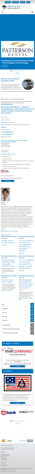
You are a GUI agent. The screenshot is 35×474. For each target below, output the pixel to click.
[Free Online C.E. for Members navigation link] (17, 344)
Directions (3, 127)
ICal (9, 231)
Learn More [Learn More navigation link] (17, 366)
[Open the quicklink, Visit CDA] (17, 316)
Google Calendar (14, 231)
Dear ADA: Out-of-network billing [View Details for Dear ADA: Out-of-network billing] (8, 281)
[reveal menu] (2, 12)
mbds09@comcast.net (8, 132)
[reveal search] (32, 12)
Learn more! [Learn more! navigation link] (4, 66)
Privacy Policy (3, 471)
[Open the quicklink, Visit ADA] (17, 320)
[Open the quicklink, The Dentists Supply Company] (17, 333)
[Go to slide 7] (20, 70)
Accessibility (3, 465)
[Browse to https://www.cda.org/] (8, 440)
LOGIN (28, 2)
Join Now (22, 2)
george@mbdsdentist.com (7, 104)
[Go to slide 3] (14, 70)
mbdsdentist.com (9, 134)
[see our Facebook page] (28, 440)
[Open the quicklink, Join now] (17, 312)
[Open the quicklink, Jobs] (17, 305)
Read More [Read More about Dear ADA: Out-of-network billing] (9, 290)
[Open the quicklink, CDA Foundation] (17, 325)
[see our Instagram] (31, 440)
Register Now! (7, 180)
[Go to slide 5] (17, 70)
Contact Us (8, 2)
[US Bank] (9, 413)
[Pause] (17, 73)
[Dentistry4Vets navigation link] (17, 371)
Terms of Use (9, 471)
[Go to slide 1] (11, 70)
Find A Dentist (15, 2)
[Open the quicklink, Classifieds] (17, 308)
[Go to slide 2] (12, 70)
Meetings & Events (5, 454)
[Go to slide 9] (23, 70)
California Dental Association (7, 447)
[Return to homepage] (17, 7)
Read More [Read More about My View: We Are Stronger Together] (4, 245)
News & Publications (5, 456)
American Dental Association (7, 449)
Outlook (6, 231)
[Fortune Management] (26, 412)
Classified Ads (4, 460)
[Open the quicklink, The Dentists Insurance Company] (17, 329)
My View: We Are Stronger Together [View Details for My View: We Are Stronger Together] (8, 242)
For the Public (4, 458)
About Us (3, 457)
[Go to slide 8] (22, 70)
